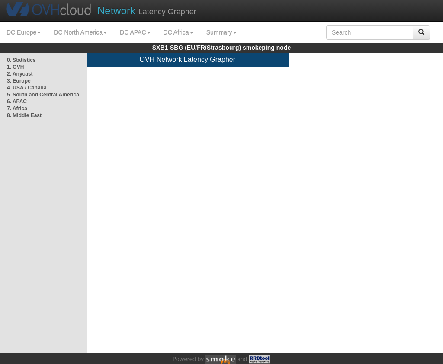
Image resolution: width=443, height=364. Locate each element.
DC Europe (23, 32)
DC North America (80, 32)
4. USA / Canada (27, 88)
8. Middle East (24, 115)
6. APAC (17, 102)
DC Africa (178, 32)
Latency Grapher (146, 10)
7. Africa (17, 108)
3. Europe (19, 81)
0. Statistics (21, 60)
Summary (221, 32)
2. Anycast (20, 74)
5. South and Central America (43, 95)
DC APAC (135, 32)
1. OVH (15, 67)
